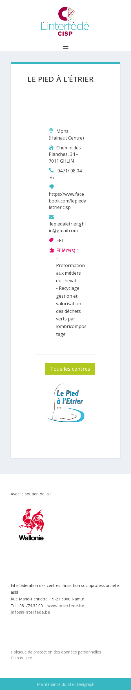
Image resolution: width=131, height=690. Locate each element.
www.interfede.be (65, 605)
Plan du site (21, 658)
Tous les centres (70, 368)
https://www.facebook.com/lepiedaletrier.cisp (67, 201)
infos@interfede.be (30, 612)
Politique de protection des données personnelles (56, 652)
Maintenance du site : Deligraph (65, 684)
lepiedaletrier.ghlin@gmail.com (67, 227)
